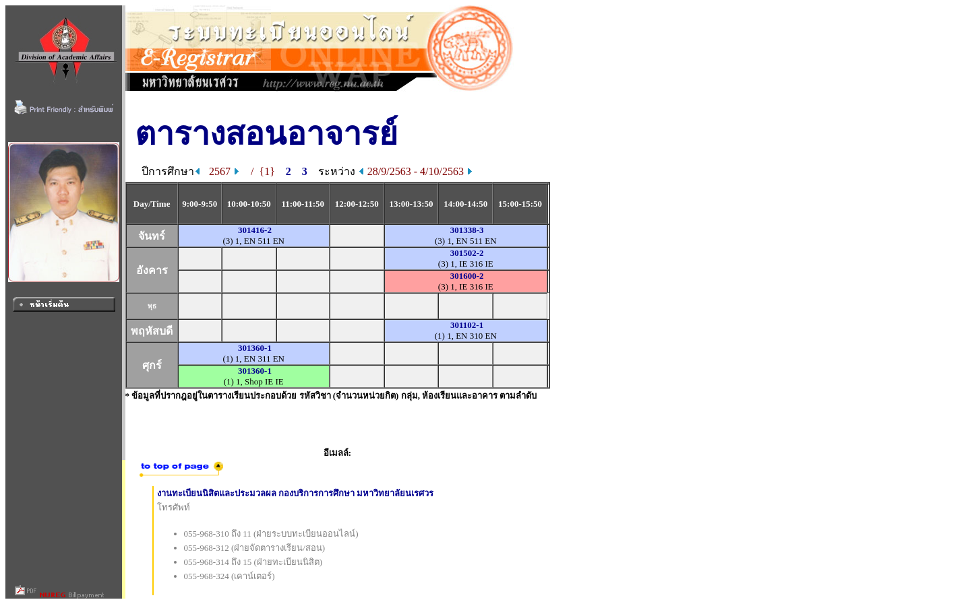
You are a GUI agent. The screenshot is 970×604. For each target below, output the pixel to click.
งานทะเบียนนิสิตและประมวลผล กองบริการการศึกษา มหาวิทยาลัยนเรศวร (295, 493)
